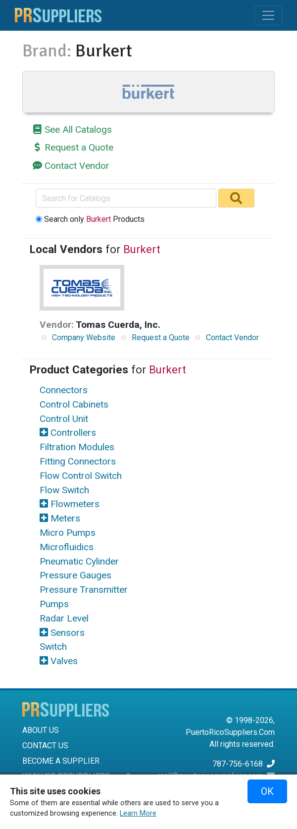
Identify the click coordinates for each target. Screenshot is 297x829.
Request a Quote (79, 147)
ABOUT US (40, 730)
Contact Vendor (77, 165)
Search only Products (94, 219)
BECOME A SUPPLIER (60, 761)
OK (267, 791)
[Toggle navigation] (268, 15)
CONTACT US (45, 745)
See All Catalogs (78, 129)
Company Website (83, 337)
